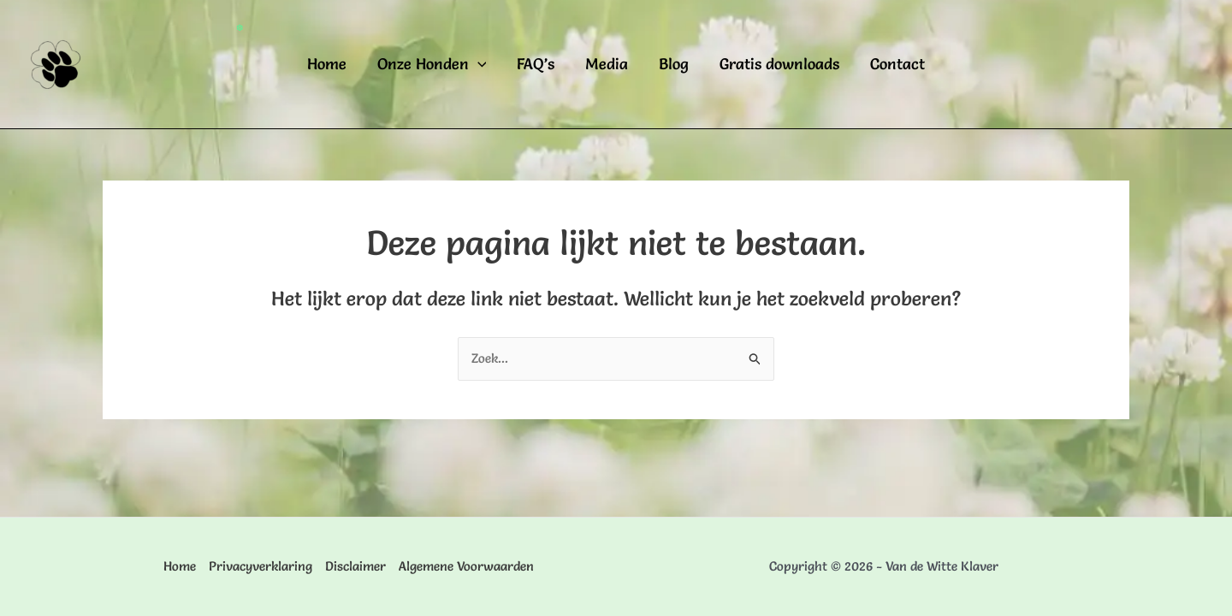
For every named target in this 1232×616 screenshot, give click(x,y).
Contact (897, 64)
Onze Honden (432, 64)
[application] (478, 64)
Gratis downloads (779, 64)
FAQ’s (535, 64)
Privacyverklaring (260, 566)
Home (326, 64)
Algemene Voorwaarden (466, 566)
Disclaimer (355, 566)
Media (606, 64)
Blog (674, 64)
